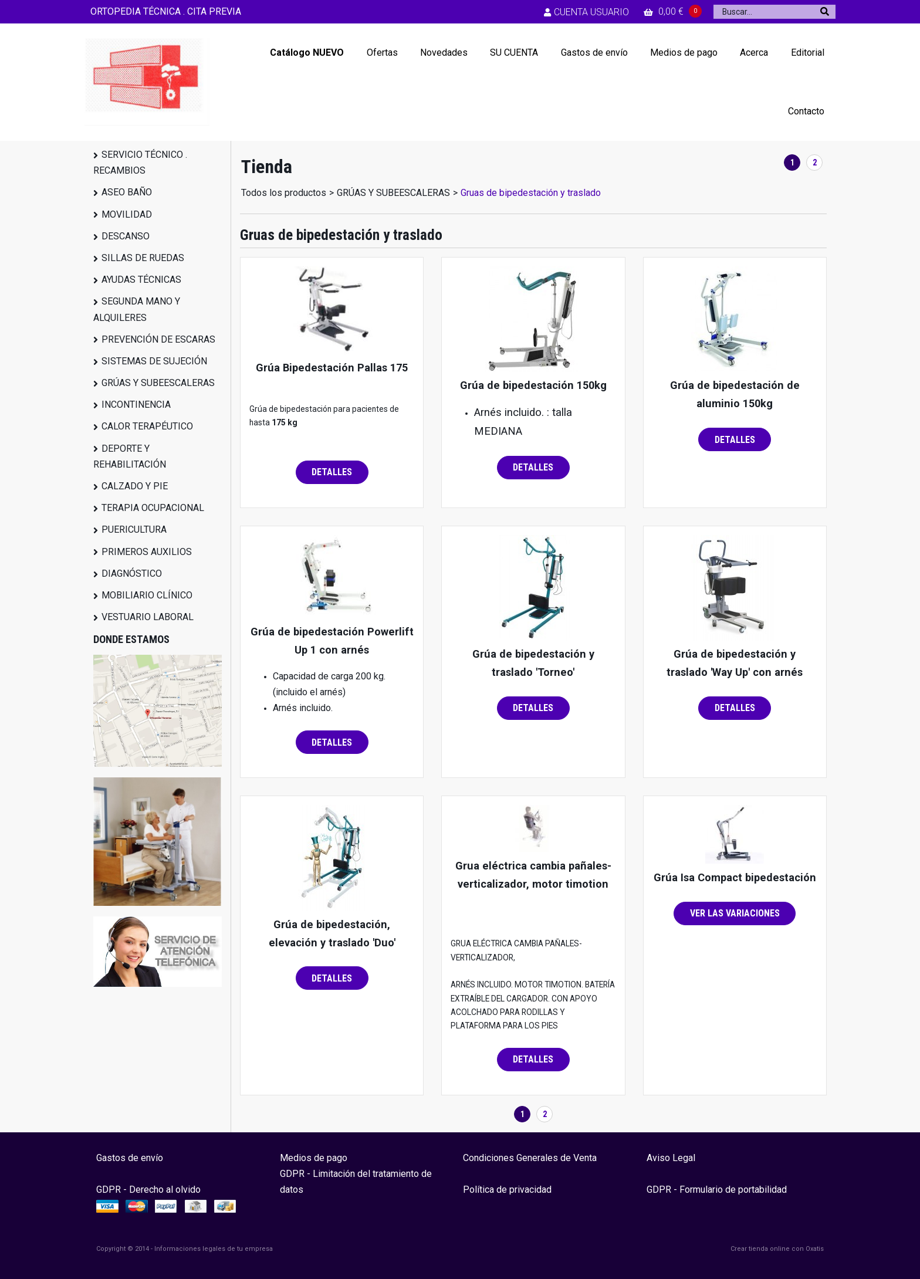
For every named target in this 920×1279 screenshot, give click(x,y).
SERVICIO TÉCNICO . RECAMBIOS (140, 162)
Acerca (754, 52)
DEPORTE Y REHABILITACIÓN (129, 456)
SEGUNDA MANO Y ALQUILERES (136, 309)
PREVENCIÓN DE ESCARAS (158, 339)
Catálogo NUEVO (307, 52)
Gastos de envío (594, 52)
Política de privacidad (507, 1189)
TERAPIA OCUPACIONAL (153, 507)
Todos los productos (283, 192)
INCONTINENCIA (136, 404)
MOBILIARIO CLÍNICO (147, 595)
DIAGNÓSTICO (132, 573)
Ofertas (382, 52)
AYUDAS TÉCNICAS (141, 279)
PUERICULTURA (134, 529)
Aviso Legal (671, 1157)
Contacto (806, 111)
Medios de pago (684, 52)
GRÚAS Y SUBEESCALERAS (158, 382)
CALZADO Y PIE (135, 486)
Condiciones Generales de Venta (530, 1157)
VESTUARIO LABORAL (148, 616)
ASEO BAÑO (127, 192)
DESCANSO (126, 236)
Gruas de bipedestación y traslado (531, 192)
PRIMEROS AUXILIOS (147, 551)
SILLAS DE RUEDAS (143, 257)
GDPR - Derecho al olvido (148, 1189)
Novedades (444, 52)
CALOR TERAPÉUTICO (147, 426)
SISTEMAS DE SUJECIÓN (154, 361)
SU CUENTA (514, 52)
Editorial (807, 52)
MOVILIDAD (127, 214)
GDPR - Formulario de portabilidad (717, 1189)
